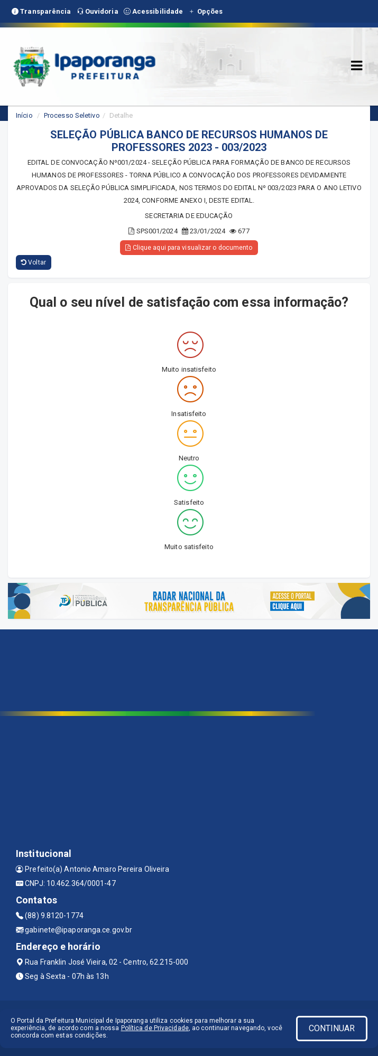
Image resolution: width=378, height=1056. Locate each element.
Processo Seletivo (72, 115)
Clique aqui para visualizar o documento (188, 247)
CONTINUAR (332, 1028)
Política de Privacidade (155, 1028)
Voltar (33, 262)
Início (24, 115)
